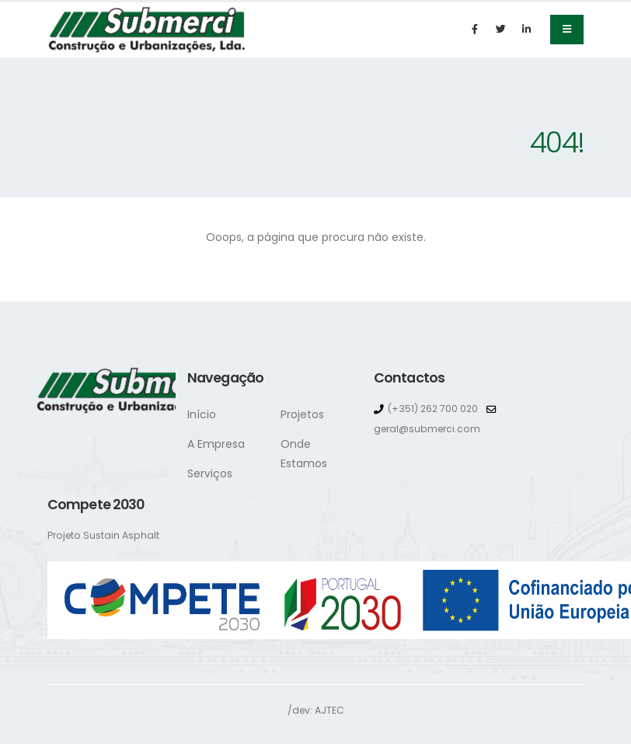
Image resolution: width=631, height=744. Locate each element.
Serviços (209, 473)
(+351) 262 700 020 (434, 408)
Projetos (302, 414)
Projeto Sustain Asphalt (104, 535)
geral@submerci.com (429, 428)
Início (201, 414)
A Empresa (216, 444)
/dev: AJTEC (316, 710)
